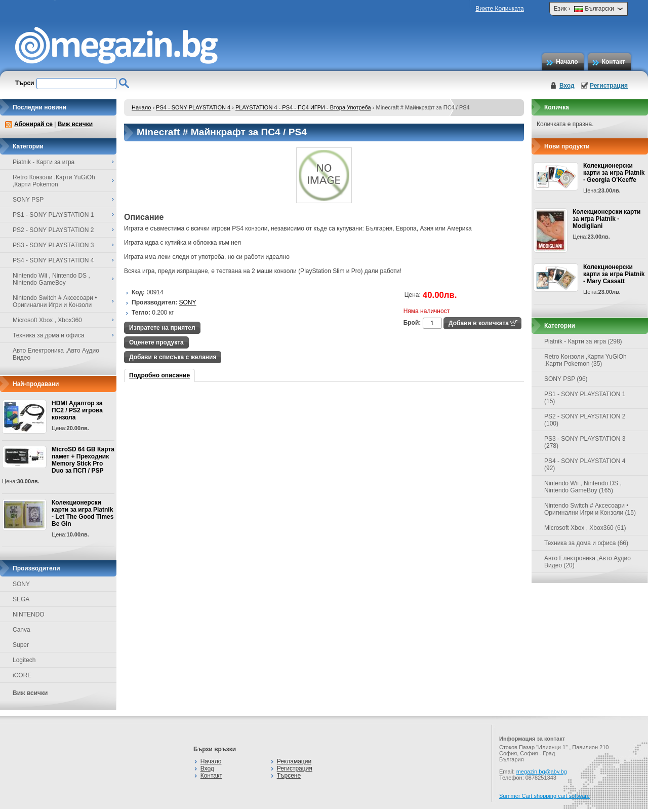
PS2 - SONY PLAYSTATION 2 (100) (585, 420)
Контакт (613, 61)
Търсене (289, 775)
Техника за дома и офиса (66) (586, 543)
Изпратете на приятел (162, 327)
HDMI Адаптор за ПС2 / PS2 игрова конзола (77, 410)
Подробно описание (159, 375)
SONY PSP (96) (566, 378)
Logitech (24, 660)
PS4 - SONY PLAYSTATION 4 (193, 107)
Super (21, 644)
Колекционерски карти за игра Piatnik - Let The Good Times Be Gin (82, 513)
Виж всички (75, 124)
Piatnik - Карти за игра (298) (583, 341)
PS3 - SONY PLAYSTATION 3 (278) (585, 442)
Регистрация (609, 85)
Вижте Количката (499, 8)
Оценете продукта (156, 342)
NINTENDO (29, 614)
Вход (567, 85)
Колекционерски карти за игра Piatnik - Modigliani (606, 218)
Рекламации (294, 761)
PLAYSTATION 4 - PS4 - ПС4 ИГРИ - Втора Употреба (303, 107)
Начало (567, 61)
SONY (21, 584)
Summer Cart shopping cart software (544, 796)
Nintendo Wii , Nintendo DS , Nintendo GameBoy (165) (583, 487)
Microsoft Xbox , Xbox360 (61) (585, 527)
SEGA (21, 599)
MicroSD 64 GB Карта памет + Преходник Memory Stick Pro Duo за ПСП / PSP (83, 460)
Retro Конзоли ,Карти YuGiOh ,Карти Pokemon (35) (585, 360)
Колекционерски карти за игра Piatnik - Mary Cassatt (613, 274)
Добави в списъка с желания (172, 357)
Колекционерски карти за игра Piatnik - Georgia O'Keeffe (613, 172)
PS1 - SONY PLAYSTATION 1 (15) (585, 398)
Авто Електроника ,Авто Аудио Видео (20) (587, 562)
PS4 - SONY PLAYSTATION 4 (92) (585, 464)
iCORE (22, 675)
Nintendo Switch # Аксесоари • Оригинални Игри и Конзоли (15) (590, 509)
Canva (21, 629)
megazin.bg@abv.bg (541, 771)
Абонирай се (33, 124)
